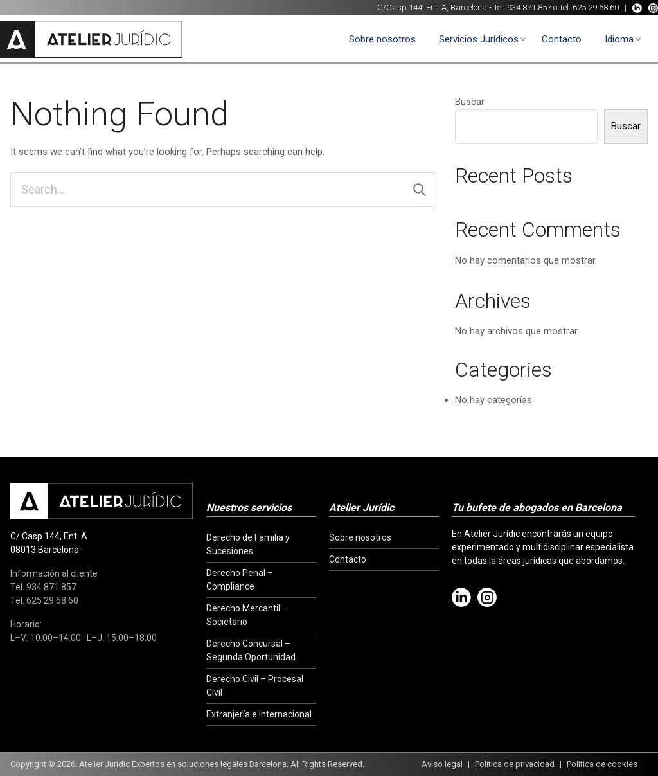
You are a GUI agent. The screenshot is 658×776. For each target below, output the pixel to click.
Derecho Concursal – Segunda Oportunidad (251, 650)
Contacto (562, 39)
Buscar (470, 101)
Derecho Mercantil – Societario (247, 615)
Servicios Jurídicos (479, 39)
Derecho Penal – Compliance (239, 579)
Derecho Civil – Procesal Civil (254, 686)
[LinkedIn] (637, 8)
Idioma (619, 39)
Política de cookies (602, 764)
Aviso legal (442, 764)
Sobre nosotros (382, 39)
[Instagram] (653, 8)
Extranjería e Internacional (259, 714)
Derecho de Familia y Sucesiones (248, 544)
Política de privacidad (515, 764)
